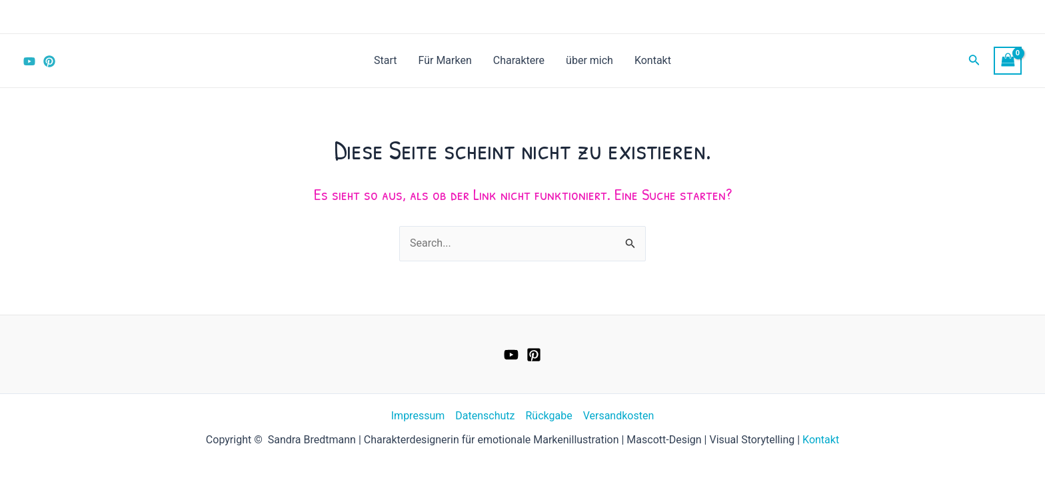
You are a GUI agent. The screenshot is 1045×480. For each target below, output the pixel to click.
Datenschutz (485, 415)
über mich (589, 60)
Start (385, 60)
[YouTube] (29, 61)
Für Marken (445, 60)
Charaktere (518, 60)
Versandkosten (618, 415)
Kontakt (652, 60)
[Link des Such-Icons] (974, 61)
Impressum (418, 415)
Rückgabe (548, 415)
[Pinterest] (49, 61)
